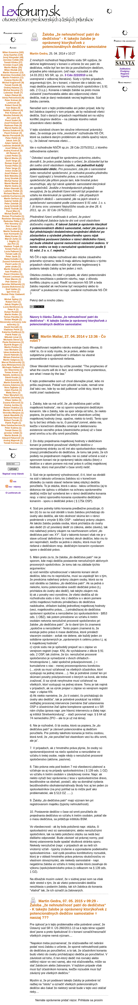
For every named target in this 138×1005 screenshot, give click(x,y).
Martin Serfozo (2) (13, 198)
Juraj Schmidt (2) (13, 206)
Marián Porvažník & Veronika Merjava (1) (13, 411)
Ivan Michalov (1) (13, 350)
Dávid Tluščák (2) (13, 208)
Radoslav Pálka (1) (13, 221)
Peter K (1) (13, 309)
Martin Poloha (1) (13, 347)
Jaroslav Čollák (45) (13, 60)
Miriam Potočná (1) (13, 357)
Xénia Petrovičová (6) (13, 97)
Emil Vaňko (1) (13, 289)
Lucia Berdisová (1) (13, 307)
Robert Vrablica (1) (13, 407)
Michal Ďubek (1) (13, 213)
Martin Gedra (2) (13, 186)
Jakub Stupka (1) (13, 304)
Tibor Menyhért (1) (13, 395)
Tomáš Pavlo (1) (13, 249)
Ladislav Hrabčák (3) (13, 145)
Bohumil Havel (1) (13, 418)
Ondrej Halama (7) (13, 87)
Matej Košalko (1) (13, 259)
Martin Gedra (39, 53)
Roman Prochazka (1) (13, 216)
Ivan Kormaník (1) (13, 234)
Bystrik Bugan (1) (13, 344)
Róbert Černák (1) (13, 420)
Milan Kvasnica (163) (13, 52)
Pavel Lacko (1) (13, 264)
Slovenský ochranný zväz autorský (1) (13, 323)
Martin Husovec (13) (13, 72)
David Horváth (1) (13, 327)
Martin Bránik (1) (13, 435)
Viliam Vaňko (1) (13, 400)
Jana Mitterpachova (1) (13, 365)
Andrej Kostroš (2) (13, 150)
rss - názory (13, 486)
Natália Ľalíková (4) (13, 110)
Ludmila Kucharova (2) (13, 196)
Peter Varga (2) (13, 168)
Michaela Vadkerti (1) (13, 367)
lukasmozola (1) (13, 380)
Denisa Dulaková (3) (13, 130)
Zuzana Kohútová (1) (13, 261)
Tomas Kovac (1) (13, 372)
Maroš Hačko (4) (13, 128)
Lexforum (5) (13, 103)
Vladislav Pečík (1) (13, 329)
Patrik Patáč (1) (13, 334)
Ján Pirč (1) (13, 244)
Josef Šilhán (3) (13, 148)
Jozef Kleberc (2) (13, 173)
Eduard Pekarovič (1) (13, 438)
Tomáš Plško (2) (13, 166)
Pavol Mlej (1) (13, 211)
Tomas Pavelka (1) (13, 317)
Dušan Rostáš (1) (13, 312)
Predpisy (125, 71)
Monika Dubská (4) (13, 115)
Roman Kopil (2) (13, 163)
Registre (125, 74)
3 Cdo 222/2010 (75, 75)
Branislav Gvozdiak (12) (13, 75)
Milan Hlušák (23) (13, 70)
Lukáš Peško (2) (13, 155)
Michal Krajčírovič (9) (13, 82)
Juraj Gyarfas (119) (13, 55)
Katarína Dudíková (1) (13, 332)
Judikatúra (124, 69)
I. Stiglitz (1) (13, 241)
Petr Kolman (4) (13, 113)
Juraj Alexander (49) (13, 57)
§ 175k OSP (83, 501)
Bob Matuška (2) (13, 176)
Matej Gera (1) (13, 392)
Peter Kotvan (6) (13, 100)
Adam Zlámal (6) (13, 95)
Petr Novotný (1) (13, 223)
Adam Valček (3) (13, 143)
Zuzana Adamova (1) (13, 385)
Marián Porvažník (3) (13, 135)
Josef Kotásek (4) (13, 123)
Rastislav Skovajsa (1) (13, 218)
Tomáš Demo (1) (13, 430)
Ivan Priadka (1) (13, 271)
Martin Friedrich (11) (13, 77)
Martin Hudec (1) (13, 314)
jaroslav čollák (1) (13, 433)
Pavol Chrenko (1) (13, 274)
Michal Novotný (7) (13, 90)
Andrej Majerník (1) (13, 440)
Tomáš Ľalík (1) (13, 254)
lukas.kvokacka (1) (13, 352)
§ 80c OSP (63, 519)
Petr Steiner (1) (13, 281)
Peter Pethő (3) (13, 138)
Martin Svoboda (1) (13, 231)
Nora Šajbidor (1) (13, 387)
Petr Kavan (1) (13, 226)
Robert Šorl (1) (13, 302)
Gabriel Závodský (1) (13, 397)
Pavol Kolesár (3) (13, 133)
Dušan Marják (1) (13, 319)
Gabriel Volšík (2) (13, 201)
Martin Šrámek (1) (13, 269)
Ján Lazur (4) (13, 118)
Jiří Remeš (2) (13, 153)
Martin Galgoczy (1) (13, 360)
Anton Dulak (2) (13, 171)
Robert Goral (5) (13, 105)
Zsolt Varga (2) (13, 160)
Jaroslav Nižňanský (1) (13, 284)
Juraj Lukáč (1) (13, 229)
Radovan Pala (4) (13, 125)
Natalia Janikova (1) (13, 375)
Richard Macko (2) (13, 193)
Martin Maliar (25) (13, 67)
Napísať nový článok (13, 474)
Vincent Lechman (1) (13, 276)
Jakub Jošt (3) (13, 140)
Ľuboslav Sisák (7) (13, 92)
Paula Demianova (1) (13, 342)
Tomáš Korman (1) (13, 443)
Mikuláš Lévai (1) (13, 337)
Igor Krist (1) (13, 292)
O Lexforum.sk (13, 493)
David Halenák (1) (13, 355)
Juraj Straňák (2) (13, 178)
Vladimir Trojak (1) (13, 246)
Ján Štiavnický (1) (13, 370)
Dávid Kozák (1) (13, 377)
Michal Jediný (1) (13, 299)
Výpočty (125, 76)
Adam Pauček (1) (13, 390)
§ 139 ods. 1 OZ (96, 770)
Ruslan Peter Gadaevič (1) (13, 295)
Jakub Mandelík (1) (13, 415)
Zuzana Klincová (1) (13, 402)
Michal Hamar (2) (13, 181)
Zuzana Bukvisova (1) (13, 286)
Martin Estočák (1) (13, 382)
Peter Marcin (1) (13, 279)
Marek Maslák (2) (13, 183)
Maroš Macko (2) (13, 158)
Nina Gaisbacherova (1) (13, 425)
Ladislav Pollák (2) (13, 191)
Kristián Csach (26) (13, 65)
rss (13, 481)
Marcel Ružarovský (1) (13, 362)
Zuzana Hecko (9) (13, 80)
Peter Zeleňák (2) (13, 203)
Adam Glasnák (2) (13, 188)
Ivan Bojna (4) (13, 108)
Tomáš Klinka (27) (13, 62)
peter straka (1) (13, 266)
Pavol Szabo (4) (13, 120)
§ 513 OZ (60, 793)
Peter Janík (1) (13, 256)
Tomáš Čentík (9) (13, 85)
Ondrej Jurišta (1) (13, 405)
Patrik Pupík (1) (13, 423)
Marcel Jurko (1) (13, 239)
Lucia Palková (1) (13, 251)
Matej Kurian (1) (13, 236)
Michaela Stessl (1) (13, 339)
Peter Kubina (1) (13, 428)
